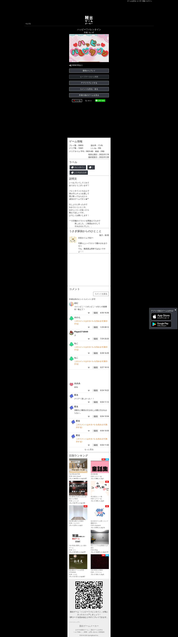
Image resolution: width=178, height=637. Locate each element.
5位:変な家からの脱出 (78, 513)
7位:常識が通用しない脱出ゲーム (78, 539)
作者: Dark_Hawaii (75, 476)
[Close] (175, 310)
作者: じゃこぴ (74, 501)
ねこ (76, 343)
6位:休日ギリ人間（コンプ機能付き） (100, 514)
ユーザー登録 (141, 1)
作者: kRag (94, 550)
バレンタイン (78, 167)
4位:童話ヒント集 (100, 489)
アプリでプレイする (89, 83)
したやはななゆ (79, 172)
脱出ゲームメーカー (89, 626)
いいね (78, 101)
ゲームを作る (131, 1)
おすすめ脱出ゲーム (82, 630)
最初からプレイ (89, 71)
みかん (77, 317)
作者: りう (72, 550)
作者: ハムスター (74, 523)
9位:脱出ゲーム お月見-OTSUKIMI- (78, 563)
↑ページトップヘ (74, 622)
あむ (76, 303)
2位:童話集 (100, 466)
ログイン (149, 1)
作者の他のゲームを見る (89, 95)
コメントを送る (101, 294)
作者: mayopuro (96, 525)
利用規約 (102, 632)
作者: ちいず (89, 32)
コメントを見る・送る (89, 89)
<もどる (28, 23)
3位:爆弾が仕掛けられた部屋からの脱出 (78, 490)
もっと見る (89, 449)
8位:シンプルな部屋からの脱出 (100, 539)
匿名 (76, 395)
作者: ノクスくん (96, 572)
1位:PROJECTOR (78, 466)
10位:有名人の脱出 (100, 562)
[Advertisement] (89, 8)
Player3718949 (81, 332)
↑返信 (95, 313)
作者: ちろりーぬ (96, 476)
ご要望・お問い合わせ (90, 632)
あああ (77, 383)
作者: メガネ (73, 574)
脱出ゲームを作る (97, 630)
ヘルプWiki (77, 632)
